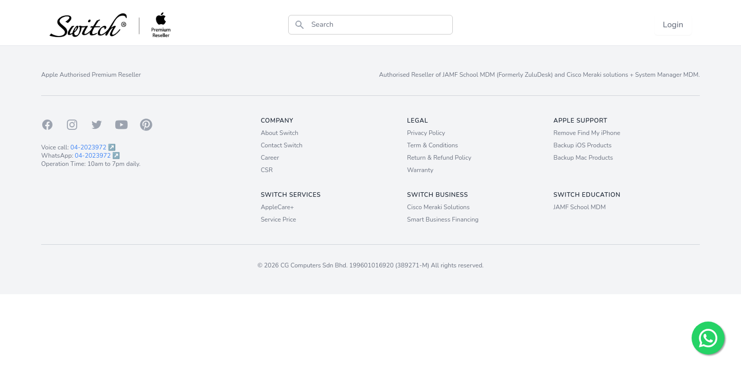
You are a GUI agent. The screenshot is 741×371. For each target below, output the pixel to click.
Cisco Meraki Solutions (438, 207)
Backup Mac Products (583, 158)
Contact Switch (282, 145)
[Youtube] (121, 125)
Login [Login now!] (673, 24)
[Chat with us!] (708, 338)
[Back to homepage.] (110, 24)
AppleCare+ (277, 207)
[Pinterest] (146, 125)
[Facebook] (47, 125)
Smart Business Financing (443, 219)
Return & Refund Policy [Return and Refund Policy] (439, 158)
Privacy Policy (426, 133)
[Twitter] (97, 125)
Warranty (420, 170)
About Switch (279, 133)
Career (270, 158)
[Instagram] (72, 125)
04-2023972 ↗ (93, 147)
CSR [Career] (267, 170)
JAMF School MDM (580, 207)
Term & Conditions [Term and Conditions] (432, 145)
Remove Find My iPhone (587, 133)
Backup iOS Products (583, 145)
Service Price (278, 219)
